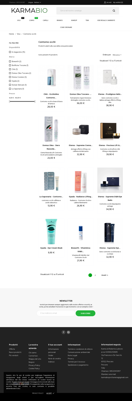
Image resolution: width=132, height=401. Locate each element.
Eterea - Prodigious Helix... (110, 94)
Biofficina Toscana (20, 65)
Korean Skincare (19, 85)
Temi (87, 20)
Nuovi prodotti (15, 352)
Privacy (71, 358)
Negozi (31, 362)
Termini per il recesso (76, 362)
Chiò (15, 69)
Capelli (45, 20)
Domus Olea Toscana (21, 73)
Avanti (105, 275)
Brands (60, 20)
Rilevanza (117, 55)
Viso (20, 19)
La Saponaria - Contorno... (51, 196)
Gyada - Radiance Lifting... (80, 196)
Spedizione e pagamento (78, 365)
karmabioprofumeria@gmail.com (114, 377)
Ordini (50, 355)
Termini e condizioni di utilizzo (80, 349)
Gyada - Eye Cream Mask (51, 248)
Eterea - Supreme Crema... (80, 145)
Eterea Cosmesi (19, 77)
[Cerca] (88, 10)
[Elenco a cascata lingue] (38, 2)
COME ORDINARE (66, 27)
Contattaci (33, 356)
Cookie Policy (34, 368)
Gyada (15, 81)
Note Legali (72, 355)
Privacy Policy (34, 365)
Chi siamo (32, 352)
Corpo (33, 19)
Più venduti (13, 355)
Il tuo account (55, 345)
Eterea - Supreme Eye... (110, 248)
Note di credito (54, 358)
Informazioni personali (53, 351)
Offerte (12, 349)
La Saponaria (18, 88)
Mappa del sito (35, 359)
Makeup (74, 20)
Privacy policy (37, 393)
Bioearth (16, 61)
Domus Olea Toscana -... (80, 94)
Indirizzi (51, 362)
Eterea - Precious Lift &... (110, 145)
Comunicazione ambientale (79, 352)
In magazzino (18, 52)
